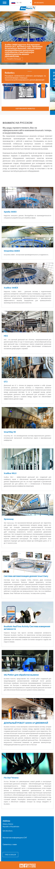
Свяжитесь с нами (10, 840)
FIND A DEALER (10, 850)
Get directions (7, 827)
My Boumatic (39, 3)
